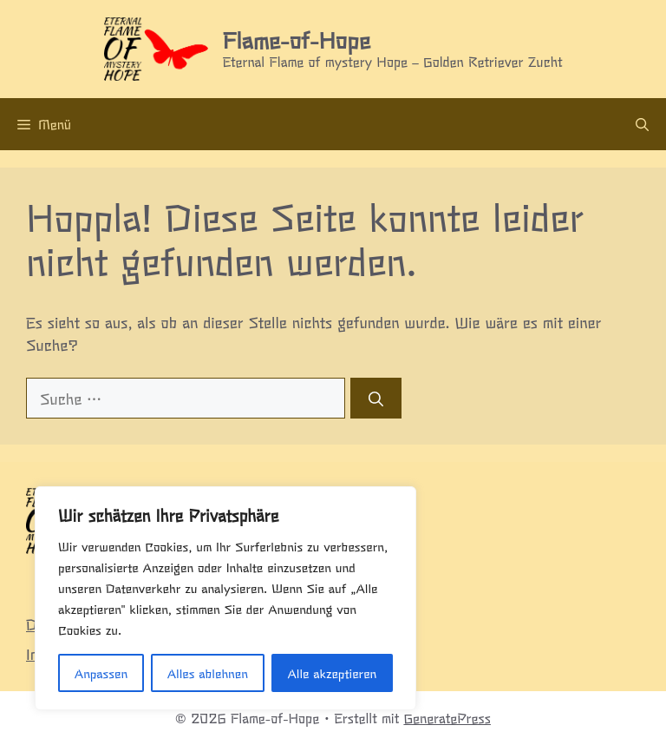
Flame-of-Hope (296, 39)
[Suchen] (376, 398)
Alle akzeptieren (331, 673)
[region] (225, 598)
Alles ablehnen (207, 673)
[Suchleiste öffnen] (642, 124)
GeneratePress (447, 718)
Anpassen (101, 673)
